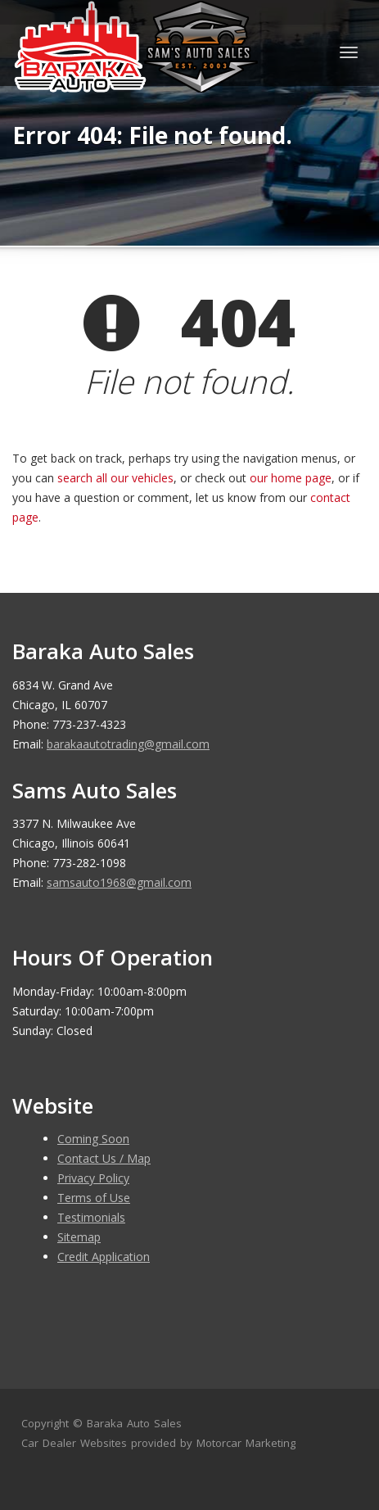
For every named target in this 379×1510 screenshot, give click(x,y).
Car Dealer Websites (74, 1442)
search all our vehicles (115, 478)
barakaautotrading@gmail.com (128, 744)
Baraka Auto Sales (134, 1423)
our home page (291, 478)
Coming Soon (93, 1138)
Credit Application (103, 1256)
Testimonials (91, 1217)
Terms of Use (93, 1197)
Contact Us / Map (104, 1158)
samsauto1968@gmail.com (119, 882)
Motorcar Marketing (246, 1442)
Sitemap (79, 1237)
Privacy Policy (93, 1178)
